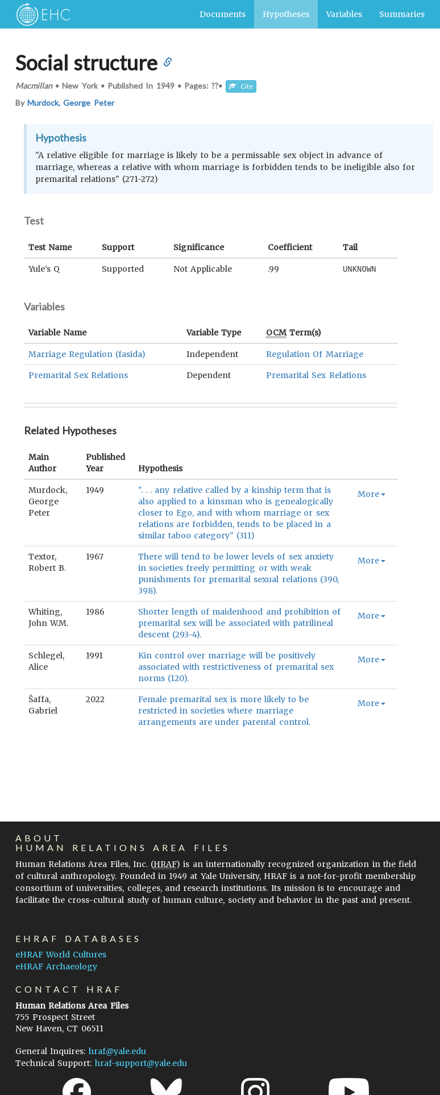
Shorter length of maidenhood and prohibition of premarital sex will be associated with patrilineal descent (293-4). (239, 622)
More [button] (371, 493)
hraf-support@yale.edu (141, 1063)
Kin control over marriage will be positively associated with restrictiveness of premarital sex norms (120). (236, 666)
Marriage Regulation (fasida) (87, 354)
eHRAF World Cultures (60, 954)
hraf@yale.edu (117, 1051)
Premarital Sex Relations (78, 375)
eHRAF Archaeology (56, 966)
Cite (241, 86)
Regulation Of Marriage (314, 354)
